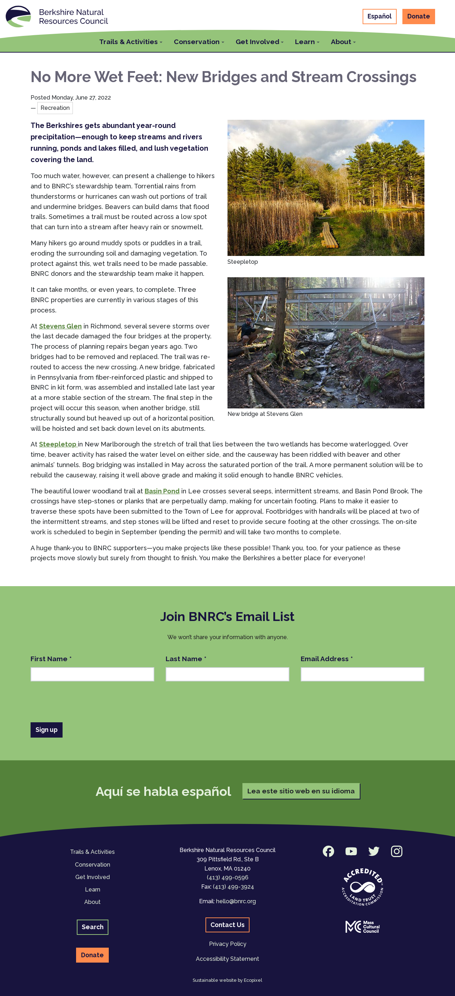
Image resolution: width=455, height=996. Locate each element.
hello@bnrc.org (236, 901)
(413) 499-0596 (227, 877)
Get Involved (92, 877)
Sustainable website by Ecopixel (227, 980)
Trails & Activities (92, 851)
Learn (92, 889)
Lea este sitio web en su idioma (301, 791)
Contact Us (227, 924)
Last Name (186, 659)
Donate (418, 16)
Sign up (47, 729)
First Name (51, 659)
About (92, 902)
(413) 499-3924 (233, 886)
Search (92, 927)
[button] (130, 41)
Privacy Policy (227, 944)
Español (380, 16)
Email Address (327, 659)
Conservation (92, 864)
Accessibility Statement (227, 958)
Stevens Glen (60, 326)
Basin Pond (162, 491)
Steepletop (58, 444)
